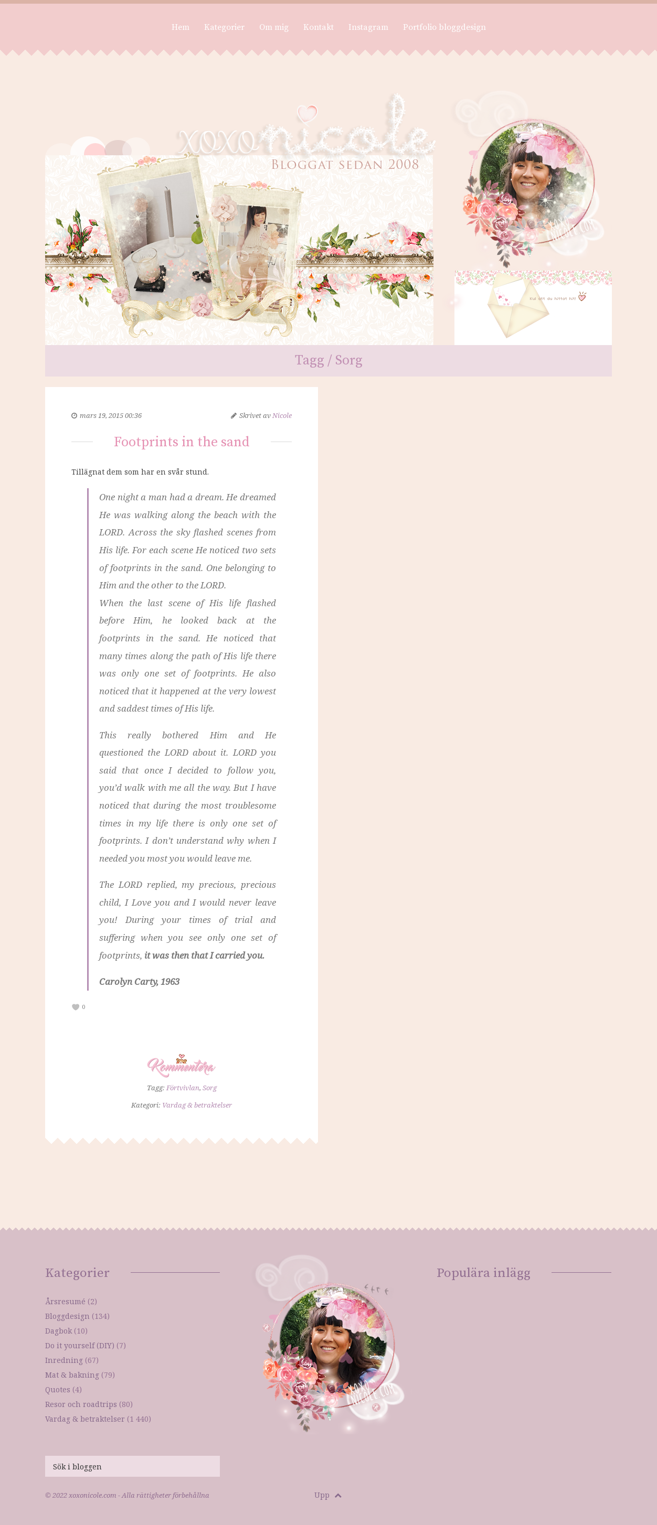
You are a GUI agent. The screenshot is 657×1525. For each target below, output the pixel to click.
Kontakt (318, 27)
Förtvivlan (182, 1087)
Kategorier (224, 27)
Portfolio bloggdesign (444, 27)
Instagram (368, 27)
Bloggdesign (67, 1316)
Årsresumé (65, 1301)
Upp (328, 1495)
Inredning (64, 1360)
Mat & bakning (72, 1375)
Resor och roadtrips (81, 1404)
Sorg (210, 1087)
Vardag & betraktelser (197, 1105)
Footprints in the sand (182, 442)
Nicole (282, 415)
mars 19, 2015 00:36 (111, 415)
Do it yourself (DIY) (79, 1345)
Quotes (57, 1389)
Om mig (274, 27)
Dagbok (58, 1331)
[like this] (75, 1007)
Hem (180, 27)
